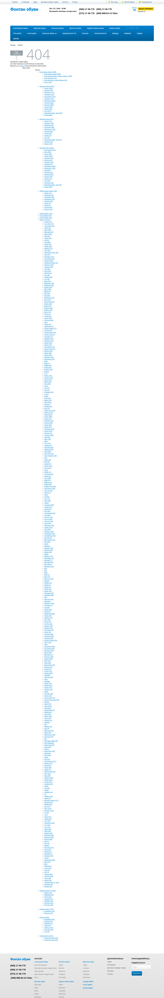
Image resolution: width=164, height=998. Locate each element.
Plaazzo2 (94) (48, 628)
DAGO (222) (48, 345)
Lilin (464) (47, 511)
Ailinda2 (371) (48, 248)
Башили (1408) (49, 837)
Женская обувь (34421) (47, 86)
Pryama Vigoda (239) (50, 640)
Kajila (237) (47, 464)
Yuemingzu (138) (49, 823)
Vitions (46, 786)
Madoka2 (47, 546)
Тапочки (85, 33)
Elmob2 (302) (48, 369)
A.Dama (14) (48, 222)
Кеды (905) (47, 152)
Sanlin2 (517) (48, 685)
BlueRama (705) (49, 298)
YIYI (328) (47, 821)
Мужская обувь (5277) (47, 119)
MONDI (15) (48, 583)
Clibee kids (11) (49, 326)
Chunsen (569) (48, 320)
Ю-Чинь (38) (48, 886)
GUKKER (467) (49, 421)
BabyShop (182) (49, 283)
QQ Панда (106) (49, 648)
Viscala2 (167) (48, 784)
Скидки (139, 33)
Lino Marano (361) (50, 513)
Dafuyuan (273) (49, 341)
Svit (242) (47, 759)
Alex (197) (47, 254)
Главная (15, 2)
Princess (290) (48, 634)
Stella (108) (47, 733)
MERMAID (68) (49, 895)
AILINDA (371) (48, 899)
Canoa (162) (48, 318)
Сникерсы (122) (49, 94)
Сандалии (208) (49, 197)
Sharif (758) (48, 704)
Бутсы (36, 977)
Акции (35, 2)
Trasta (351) (48, 767)
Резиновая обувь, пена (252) (53, 113)
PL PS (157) (48, 622)
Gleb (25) (47, 408)
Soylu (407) (47, 718)
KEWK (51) (47, 472)
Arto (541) (47, 269)
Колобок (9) (48, 852)
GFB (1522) (48, 402)
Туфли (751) (48, 121)
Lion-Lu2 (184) (48, 521)
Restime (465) (48, 659)
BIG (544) (47, 295)
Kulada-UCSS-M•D (50, 486)
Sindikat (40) (48, 712)
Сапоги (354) (48, 176)
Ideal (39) (47, 437)
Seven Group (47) (49, 698)
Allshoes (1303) (49, 265)
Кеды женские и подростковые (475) (55, 80)
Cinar (46, 322)
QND (45, 644)
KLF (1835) (47, 478)
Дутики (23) (48, 135)
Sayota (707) (48, 687)
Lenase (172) (48, 507)
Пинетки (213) (48, 172)
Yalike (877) (48, 817)
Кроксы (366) (48, 144)
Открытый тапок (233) (51, 940)
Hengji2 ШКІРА (115, 28)
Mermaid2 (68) (48, 562)
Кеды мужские (39, 971)
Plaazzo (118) (48, 626)
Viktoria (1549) (48, 778)
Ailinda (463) (48, 246)
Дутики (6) (47, 205)
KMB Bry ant (48, 482)
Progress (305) (48, 638)
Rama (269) (48, 653)
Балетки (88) (48, 160)
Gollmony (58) (48, 412)
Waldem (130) (48, 796)
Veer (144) (47, 774)
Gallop (46, 396)
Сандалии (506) (49, 127)
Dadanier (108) (48, 339)
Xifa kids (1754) (49, 811)
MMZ (45, 572)
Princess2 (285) (49, 636)
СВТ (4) (46, 872)
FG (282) (47, 388)
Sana (46, 679)
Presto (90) (47, 632)
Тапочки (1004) (44, 917)
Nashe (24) (47, 587)
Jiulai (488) (47, 451)
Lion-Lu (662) (48, 519)
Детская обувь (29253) (47, 148)
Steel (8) (46, 728)
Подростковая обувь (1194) (48, 191)
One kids (47, 607)
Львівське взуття (69, 33)
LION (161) (47, 925)
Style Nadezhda (49, 743)
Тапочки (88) (48, 207)
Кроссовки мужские (41, 965)
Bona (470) (47, 300)
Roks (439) (47, 663)
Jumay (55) (47, 460)
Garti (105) (47, 398)
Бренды (115, 33)
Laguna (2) (47, 492)
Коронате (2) (48, 854)
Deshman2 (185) (49, 359)
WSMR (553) (48, 804)
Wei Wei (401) (48, 802)
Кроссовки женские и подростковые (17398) (58, 76)
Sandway (47, 681)
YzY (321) (47, 825)
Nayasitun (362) (49, 595)
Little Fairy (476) (49, 525)
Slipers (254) (48, 716)
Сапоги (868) (48, 107)
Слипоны (86, 968)
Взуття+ (46, 841)
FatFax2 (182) (48, 378)
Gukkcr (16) (48, 419)
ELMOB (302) (48, 921)
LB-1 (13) (47, 499)
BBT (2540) (47, 289)
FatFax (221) (48, 376)
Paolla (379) (48, 616)
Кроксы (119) (48, 209)
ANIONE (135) (48, 901)
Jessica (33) (48, 445)
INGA (46, 441)
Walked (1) (47, 798)
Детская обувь (75, 28)
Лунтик (46, 858)
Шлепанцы (86, 977)
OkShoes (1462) (49, 603)
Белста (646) (48, 839)
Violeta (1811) (48, 780)
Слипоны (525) (49, 162)
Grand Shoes (48, 415)
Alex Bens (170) (49, 257)
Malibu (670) (48, 552)
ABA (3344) (47, 230)
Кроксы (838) (48, 115)
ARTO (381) (48, 897)
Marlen (46, 554)
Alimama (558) (48, 261)
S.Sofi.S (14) (48, 671)
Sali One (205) (48, 677)
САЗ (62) (47, 870)
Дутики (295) (48, 109)
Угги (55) (47, 138)
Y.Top (46, 815)
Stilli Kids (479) (48, 737)
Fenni (46, 386)
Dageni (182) (48, 343)
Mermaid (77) (48, 560)
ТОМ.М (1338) (48, 876)
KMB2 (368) (48, 484)
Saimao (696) (48, 673)
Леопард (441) (48, 856)
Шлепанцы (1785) (50, 129)
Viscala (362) (48, 782)
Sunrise (46, 749)
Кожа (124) (47, 849)
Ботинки (61, 997)
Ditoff (46, 361)
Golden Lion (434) (49, 410)
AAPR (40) (47, 228)
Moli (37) (47, 575)
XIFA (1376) (48, 808)
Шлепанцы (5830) (50, 101)
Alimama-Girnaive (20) (51, 263)
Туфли (61, 965)
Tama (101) (47, 765)
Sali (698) (47, 675)
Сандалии (47, 170)
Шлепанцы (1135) (50, 168)
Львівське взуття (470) (47, 909)
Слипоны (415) (49, 99)
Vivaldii (46, 790)
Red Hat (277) (48, 655)
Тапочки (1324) (49, 183)
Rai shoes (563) (49, 650)
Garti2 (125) (48, 400)
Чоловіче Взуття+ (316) (51, 882)
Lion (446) (47, 515)
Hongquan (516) (49, 429)
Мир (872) (47, 862)
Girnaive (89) (48, 406)
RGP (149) (47, 661)
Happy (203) (48, 425)
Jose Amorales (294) (50, 456)
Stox (45, 739)
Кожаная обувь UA (49, 33)
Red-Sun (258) (48, 657)
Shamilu (46, 702)
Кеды (36, 988)
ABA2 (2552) (48, 234)
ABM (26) (47, 236)
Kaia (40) (47, 462)
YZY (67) (47, 932)
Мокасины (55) (49, 125)
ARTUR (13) (48, 273)
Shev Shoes (48, 706)
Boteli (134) (47, 306)
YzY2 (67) (47, 827)
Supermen (47, 753)
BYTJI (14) (47, 314)
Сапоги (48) (48, 133)
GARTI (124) (48, 893)
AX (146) (47, 279)
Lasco (46, 495)
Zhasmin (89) (48, 833)
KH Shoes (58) (48, 474)
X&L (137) (47, 806)
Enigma (46, 371)
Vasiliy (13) (47, 769)
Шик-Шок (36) (48, 884)
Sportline (47, 722)
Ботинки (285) (48, 201)
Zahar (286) (48, 829)
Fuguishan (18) (49, 392)
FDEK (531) (48, 382)
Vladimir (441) (48, 792)
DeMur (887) (48, 353)
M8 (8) (46, 544)
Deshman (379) (49, 357)
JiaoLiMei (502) (49, 447)
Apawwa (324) (48, 267)
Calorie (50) (48, 316)
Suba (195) (47, 747)
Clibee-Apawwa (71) (50, 328)
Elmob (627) (48, 367)
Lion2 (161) (47, 523)
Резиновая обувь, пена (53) (53, 140)
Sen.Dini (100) (48, 694)
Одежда (16, 38)
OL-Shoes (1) (48, 605)
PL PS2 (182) (48, 624)
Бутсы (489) (48, 154)
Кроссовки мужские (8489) (52, 74)
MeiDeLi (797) (48, 556)
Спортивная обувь (20, 28)
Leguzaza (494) (49, 505)
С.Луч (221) (48, 868)
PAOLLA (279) (48, 913)
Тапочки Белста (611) (46, 936)
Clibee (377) (48, 324)
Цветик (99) (48, 880)
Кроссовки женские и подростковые (46, 968)
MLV (45, 570)
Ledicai (46, 503)
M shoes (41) (48, 538)
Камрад (46, 845)
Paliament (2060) (49, 614)
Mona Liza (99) (48, 579)
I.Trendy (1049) (49, 435)
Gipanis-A (47, 404)
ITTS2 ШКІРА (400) (46, 215)
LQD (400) (47, 529)
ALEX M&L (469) (49, 259)
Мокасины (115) (49, 92)
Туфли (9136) (48, 88)
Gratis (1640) (48, 417)
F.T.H (45, 373)
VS (45, 794)
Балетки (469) (48, 90)
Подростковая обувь (95, 28)
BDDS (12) (47, 291)
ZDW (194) (47, 831)
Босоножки (62, 977)
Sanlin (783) (48, 683)
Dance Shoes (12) (49, 349)
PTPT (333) (47, 642)
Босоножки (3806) (50, 166)
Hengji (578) (48, 427)
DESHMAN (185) (49, 919)
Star (45, 724)
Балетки (61, 968)
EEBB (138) (48, 365)
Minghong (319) (49, 566)
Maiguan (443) (48, 548)
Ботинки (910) (48, 131)
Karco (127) (48, 468)
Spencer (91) (48, 720)
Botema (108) (48, 308)
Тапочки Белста (100, 33)
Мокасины (62, 971)
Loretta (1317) (48, 527)
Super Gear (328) (49, 751)
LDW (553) (47, 501)
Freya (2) (47, 390)
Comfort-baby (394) (50, 332)
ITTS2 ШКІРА (17, 33)
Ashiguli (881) (48, 277)
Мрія (45, 864)
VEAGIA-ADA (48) (49, 772)
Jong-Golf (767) (49, 453)
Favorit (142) (48, 380)
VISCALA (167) (49, 903)
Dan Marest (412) (49, 347)
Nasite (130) (48, 591)
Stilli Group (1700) (49, 735)
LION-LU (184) (48, 927)
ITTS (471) (47, 443)
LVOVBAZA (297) (49, 534)
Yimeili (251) (48, 819)
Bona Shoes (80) (49, 302)
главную (21, 66)
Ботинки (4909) (49, 105)
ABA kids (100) (48, 232)
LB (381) (47, 497)
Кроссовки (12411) (50, 150)
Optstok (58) (48, 609)
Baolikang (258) (49, 285)
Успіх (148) (47, 878)
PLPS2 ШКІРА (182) (46, 218)
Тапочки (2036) (49, 103)
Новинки (127, 33)
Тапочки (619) (48, 142)
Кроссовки (38, 984)
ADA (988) (47, 242)
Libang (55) (47, 509)
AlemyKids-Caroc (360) (51, 252)
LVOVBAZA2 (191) (50, 536)
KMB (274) (47, 480)
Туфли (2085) (48, 156)
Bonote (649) (48, 304)
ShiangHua (47, 708)
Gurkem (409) (48, 423)
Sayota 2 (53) (48, 689)
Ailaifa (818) (48, 244)
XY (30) (46, 813)
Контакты (65, 2)
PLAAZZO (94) (48, 930)
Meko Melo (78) (49, 558)
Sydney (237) (48, 763)
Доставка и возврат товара (49, 2)
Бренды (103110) (45, 220)
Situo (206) (47, 714)
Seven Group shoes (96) (51, 700)
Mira (45, 568)
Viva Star (47, 788)
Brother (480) (48, 310)
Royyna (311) (48, 667)
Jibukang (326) (48, 449)
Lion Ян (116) (48, 517)
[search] (127, 28)
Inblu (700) (47, 439)
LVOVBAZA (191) (49, 911)
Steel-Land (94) (49, 730)
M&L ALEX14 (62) (49, 540)
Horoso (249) (48, 431)
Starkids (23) (48, 726)
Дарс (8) (46, 843)
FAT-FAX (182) (48, 905)
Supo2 (46, 757)
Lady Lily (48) (48, 490)
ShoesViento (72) (49, 710)
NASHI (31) (47, 589)
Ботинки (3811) (49, 174)
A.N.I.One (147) (49, 224)
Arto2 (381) (47, 271)
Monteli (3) (47, 585)
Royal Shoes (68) (49, 665)
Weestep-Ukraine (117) (51, 800)
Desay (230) (48, 355)
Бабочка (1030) (49, 835)
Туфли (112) (48, 193)
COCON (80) (48, 330)
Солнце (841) (48, 874)
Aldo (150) (47, 250)
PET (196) (47, 620)
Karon (46, 470)
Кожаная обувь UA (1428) (48, 891)
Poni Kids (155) (49, 630)
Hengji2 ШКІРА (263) (46, 213)
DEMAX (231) (48, 351)
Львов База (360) (49, 860)
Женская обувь (40, 28)
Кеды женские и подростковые (44, 974)
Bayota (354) (48, 287)
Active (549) (48, 238)
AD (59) (46, 240)
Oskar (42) (47, 611)
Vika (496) (47, 776)
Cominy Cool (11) (49, 334)
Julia (45, 458)
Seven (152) (48, 696)
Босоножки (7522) (50, 96)
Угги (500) (47, 181)
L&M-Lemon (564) (49, 488)
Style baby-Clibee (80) (51, 741)
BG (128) (47, 293)
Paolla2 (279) (48, 618)
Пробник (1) (48, 866)
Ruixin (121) (48, 669)
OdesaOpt (47, 601)
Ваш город (113, 2)
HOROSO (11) (48, 923)
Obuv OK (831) (49, 599)
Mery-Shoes (48, 564)
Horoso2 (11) (48, 433)
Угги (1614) (47, 111)
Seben (46, 692)
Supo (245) (47, 755)
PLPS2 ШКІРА (31, 33)
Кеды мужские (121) (50, 78)
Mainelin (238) (48, 550)
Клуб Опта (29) (49, 847)
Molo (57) (47, 577)
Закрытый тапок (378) (51, 938)
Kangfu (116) (48, 466)
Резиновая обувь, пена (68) (53, 185)
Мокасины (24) (49, 195)
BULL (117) (47, 312)
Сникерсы (62, 974)
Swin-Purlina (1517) (50, 761)
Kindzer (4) (47, 476)
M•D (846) (47, 542)
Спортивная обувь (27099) (48, 72)
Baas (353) (47, 281)
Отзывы (74, 2)
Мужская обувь (58, 28)
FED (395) (47, 384)
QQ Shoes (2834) (49, 646)
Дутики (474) (48, 179)
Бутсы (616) (48, 82)
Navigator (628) (49, 593)
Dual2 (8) (47, 363)
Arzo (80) (47, 275)
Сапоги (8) (47, 203)
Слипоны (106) (49, 123)
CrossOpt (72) (48, 337)
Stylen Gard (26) (49, 745)
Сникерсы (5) (48, 164)
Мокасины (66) (49, 158)
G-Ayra (46, 394)
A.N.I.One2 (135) (49, 226)
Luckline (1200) (49, 531)
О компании (25, 2)
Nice (45, 597)
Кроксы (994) (48, 187)
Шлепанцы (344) (49, 199)
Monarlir (46, 581)
